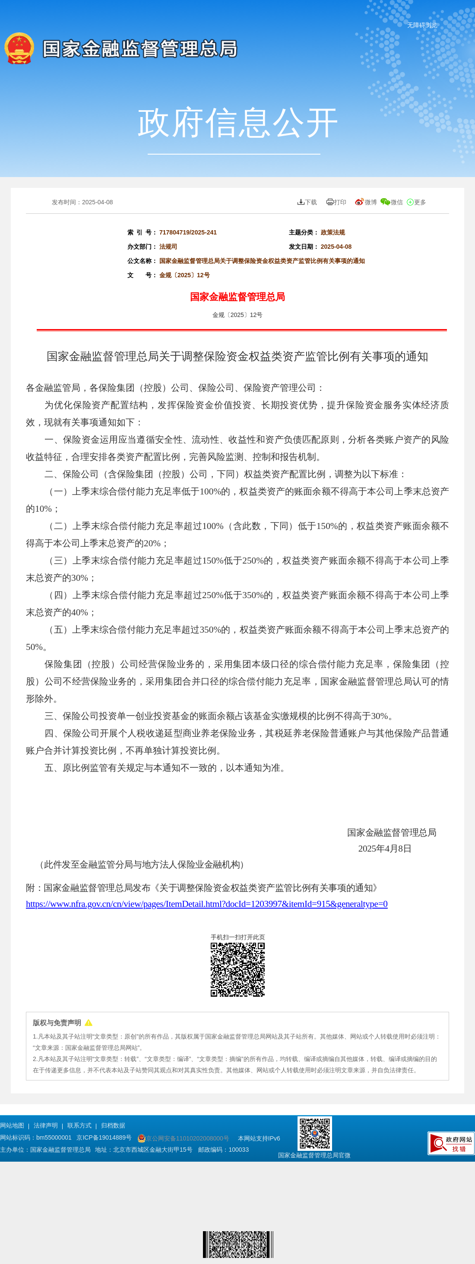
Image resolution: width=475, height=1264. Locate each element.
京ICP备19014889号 (104, 1137)
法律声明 (46, 1125)
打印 (335, 202)
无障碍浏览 (422, 25)
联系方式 (79, 1125)
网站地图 (12, 1125)
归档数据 (113, 1125)
